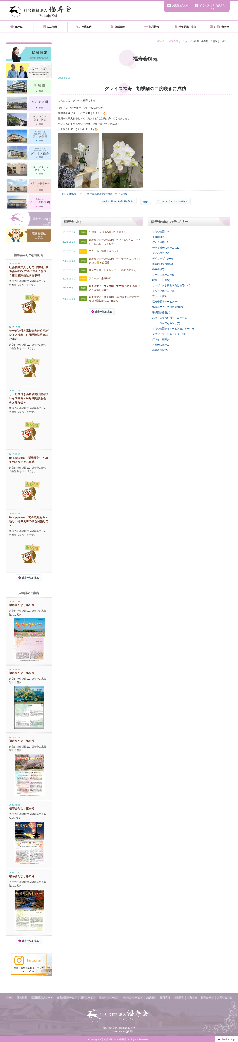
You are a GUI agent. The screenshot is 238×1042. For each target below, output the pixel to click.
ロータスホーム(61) (163, 274)
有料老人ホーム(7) (162, 344)
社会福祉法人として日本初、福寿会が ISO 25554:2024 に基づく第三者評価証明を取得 (28, 271)
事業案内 (84, 26)
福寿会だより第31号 (21, 740)
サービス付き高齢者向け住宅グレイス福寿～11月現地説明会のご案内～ (28, 335)
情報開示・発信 (185, 26)
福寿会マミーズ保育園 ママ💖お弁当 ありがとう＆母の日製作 (114, 288)
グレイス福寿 (68, 194)
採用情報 (151, 26)
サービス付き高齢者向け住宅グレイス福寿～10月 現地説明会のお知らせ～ (28, 398)
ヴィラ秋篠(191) (161, 242)
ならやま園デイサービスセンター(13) (173, 328)
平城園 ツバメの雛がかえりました (109, 232)
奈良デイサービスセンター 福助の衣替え (112, 270)
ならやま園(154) (161, 231)
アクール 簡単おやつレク (104, 251)
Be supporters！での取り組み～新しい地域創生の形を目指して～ (28, 521)
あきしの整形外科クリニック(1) (169, 317)
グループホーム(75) (163, 290)
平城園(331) (158, 236)
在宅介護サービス (68, 997)
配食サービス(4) (161, 279)
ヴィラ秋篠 (121, 194)
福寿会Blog (174, 41)
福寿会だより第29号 (21, 875)
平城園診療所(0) (161, 312)
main (145, 202)
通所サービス (88, 997)
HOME (16, 26)
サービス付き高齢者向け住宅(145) (171, 285)
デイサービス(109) (162, 258)
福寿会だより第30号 (21, 808)
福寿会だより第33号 (21, 605)
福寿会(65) (158, 269)
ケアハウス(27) (160, 253)
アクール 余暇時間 (100, 278)
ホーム (11, 997)
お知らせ (191, 997)
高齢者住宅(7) (160, 349)
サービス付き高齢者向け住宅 (95, 194)
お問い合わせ (219, 26)
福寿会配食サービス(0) (165, 301)
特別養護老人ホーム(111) (166, 247)
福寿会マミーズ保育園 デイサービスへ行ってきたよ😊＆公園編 (115, 260)
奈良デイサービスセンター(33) (169, 333)
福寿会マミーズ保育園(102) (167, 306)
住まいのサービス (109, 997)
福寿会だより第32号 (21, 672)
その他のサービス (132, 997)
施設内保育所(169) (162, 263)
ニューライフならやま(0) (166, 322)
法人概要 (50, 26)
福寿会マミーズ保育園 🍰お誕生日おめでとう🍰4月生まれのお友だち (114, 298)
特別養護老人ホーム (43, 997)
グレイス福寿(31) (162, 338)
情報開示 (178, 997)
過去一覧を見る (103, 311)
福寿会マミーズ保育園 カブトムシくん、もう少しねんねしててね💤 (115, 241)
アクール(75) (159, 296)
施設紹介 (118, 26)
